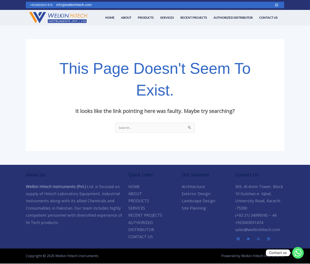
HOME (110, 17)
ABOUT (126, 17)
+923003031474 (249, 222)
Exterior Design (196, 194)
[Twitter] (259, 5)
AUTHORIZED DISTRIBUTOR (233, 17)
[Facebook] (250, 5)
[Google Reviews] (258, 239)
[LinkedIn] (268, 5)
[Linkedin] (268, 239)
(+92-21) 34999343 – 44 (255, 215)
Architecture (193, 187)
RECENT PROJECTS (193, 17)
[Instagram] (276, 5)
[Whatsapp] (298, 253)
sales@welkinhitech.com (257, 230)
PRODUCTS (146, 17)
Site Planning (194, 208)
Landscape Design (198, 201)
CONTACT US (268, 17)
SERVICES (167, 17)
